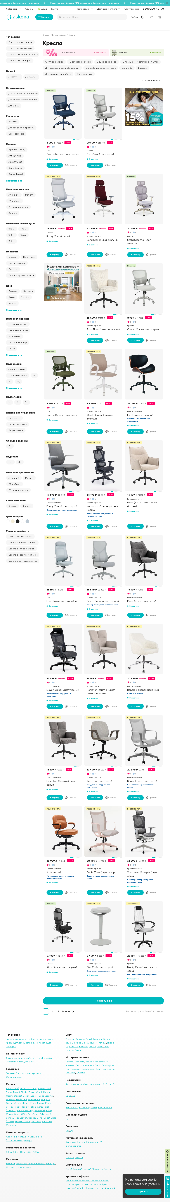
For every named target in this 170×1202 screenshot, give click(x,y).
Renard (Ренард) (25, 1110)
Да (10, 446)
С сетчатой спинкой (80, 62)
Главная (46, 35)
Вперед (66, 1011)
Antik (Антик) (15, 156)
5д (114, 1084)
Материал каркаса (17, 189)
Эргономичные (16, 134)
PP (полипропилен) (18, 207)
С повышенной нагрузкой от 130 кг (140, 62)
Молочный (101, 1043)
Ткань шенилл (88, 1069)
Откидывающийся (18, 375)
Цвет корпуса (14, 516)
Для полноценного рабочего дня (24, 93)
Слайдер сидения (17, 440)
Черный (70, 1050)
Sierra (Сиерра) (28, 1118)
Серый (92, 1046)
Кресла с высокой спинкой (22, 542)
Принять (143, 1191)
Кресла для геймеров (20, 60)
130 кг (11, 235)
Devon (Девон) (30, 1096)
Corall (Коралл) (44, 1092)
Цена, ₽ (10, 70)
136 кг (23, 235)
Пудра (110, 1043)
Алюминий (14, 195)
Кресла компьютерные (20, 42)
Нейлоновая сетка (18, 330)
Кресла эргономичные (20, 48)
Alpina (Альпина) (17, 149)
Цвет (9, 285)
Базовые (13, 121)
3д (10, 381)
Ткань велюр (108, 1069)
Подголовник (14, 396)
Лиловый (90, 1043)
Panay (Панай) (21, 1107)
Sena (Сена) (12, 1118)
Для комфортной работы (21, 127)
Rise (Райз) (40, 1110)
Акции (42, 9)
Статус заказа (131, 9)
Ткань (98, 1069)
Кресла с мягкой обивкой (22, 548)
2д (34, 375)
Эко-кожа (70, 1072)
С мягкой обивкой (54, 62)
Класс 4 (27, 506)
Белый (12, 297)
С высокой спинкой (106, 62)
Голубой (25, 297)
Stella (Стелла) (22, 1121)
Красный (80, 1043)
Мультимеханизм (17, 263)
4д (18, 381)
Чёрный (87, 1169)
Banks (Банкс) (15, 168)
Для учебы (14, 105)
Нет (10, 462)
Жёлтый (12, 303)
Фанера (13, 213)
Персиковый (72, 1046)
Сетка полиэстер (18, 342)
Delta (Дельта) (46, 1096)
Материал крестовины (20, 472)
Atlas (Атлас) (15, 162)
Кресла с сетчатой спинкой (23, 561)
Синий (100, 1046)
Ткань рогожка (73, 1069)
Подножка (12, 456)
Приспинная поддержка (20, 412)
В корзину (54, 165)
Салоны (29, 9)
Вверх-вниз (29, 257)
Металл (29, 195)
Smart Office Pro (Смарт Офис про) (32, 1114)
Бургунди (28, 291)
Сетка (12, 348)
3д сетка (80, 1072)
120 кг (24, 229)
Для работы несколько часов (23, 99)
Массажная (14, 418)
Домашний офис (59, 35)
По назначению (15, 88)
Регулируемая (16, 430)
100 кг (12, 229)
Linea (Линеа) (37, 1103)
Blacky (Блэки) (16, 174)
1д (9, 402)
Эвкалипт (79, 1050)
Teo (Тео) (36, 1121)
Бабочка (13, 257)
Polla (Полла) (36, 1107)
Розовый (83, 1046)
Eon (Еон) (10, 1099)
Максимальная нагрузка (20, 223)
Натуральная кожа (18, 324)
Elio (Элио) (21, 1099)
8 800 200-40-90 (153, 8)
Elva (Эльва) (34, 1099)
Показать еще (103, 1000)
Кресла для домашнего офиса (24, 54)
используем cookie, (143, 1179)
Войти (134, 17)
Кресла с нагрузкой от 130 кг (23, 555)
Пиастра (13, 269)
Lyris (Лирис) (23, 1103)
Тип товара (13, 36)
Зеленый (70, 1043)
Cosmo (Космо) (14, 1096)
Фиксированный (17, 369)
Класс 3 (13, 506)
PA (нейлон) (15, 201)
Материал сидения (17, 318)
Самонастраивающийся (21, 275)
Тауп (106, 1046)
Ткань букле (108, 1065)
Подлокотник (14, 363)
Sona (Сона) (43, 1118)
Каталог (44, 17)
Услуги (54, 9)
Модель (11, 144)
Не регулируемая (18, 424)
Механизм (12, 251)
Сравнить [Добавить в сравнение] (71, 165)
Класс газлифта (16, 500)
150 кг (11, 241)
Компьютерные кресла (20, 536)
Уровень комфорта (17, 531)
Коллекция (12, 116)
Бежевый (13, 291)
